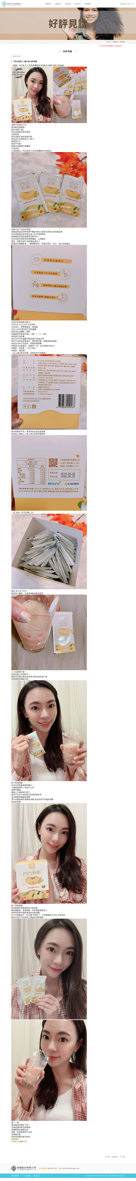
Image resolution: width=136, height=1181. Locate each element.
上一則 (107, 1157)
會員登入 (124, 4)
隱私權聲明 (15, 1176)
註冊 (129, 4)
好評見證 (122, 42)
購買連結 (15, 1139)
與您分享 (115, 42)
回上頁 (114, 1157)
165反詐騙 (26, 1176)
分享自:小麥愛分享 (19, 1141)
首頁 (109, 42)
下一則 (122, 1157)
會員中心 (37, 1176)
